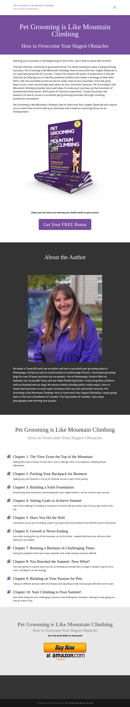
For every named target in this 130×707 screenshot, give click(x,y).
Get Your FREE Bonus (65, 224)
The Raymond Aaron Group (78, 703)
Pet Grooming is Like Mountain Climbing (34, 5)
